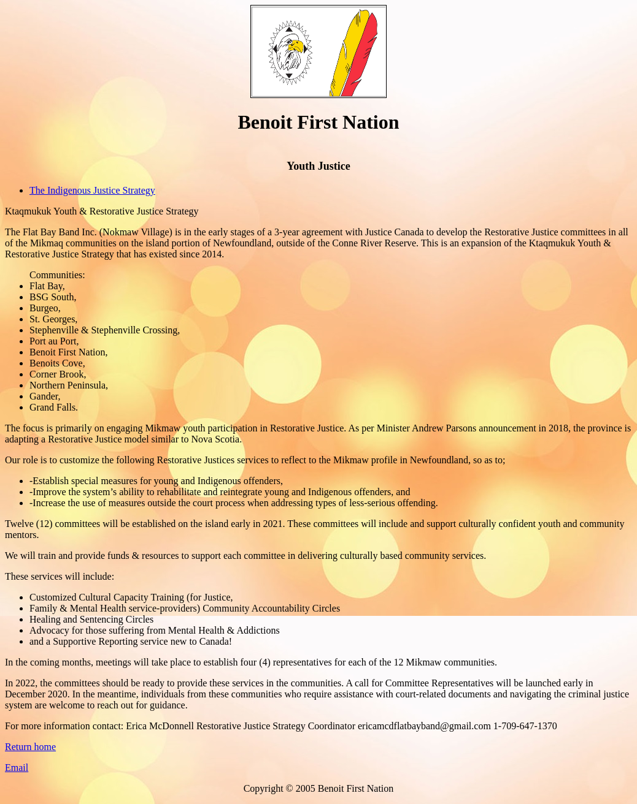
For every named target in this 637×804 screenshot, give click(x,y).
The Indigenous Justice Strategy (92, 190)
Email (16, 767)
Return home (30, 746)
